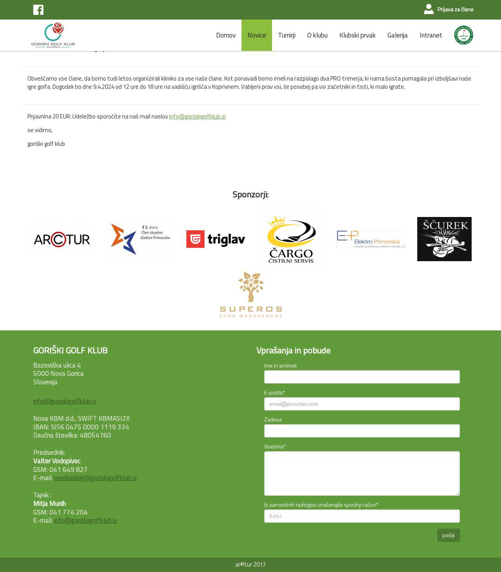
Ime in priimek (280, 365)
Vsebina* (275, 446)
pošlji (448, 535)
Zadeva (273, 419)
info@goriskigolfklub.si (197, 116)
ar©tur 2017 (250, 564)
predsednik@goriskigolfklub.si (95, 478)
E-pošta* (274, 392)
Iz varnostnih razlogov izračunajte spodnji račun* (321, 504)
